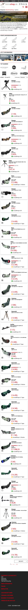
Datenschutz (4, 579)
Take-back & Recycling (6, 581)
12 (16, 564)
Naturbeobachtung (10, 9)
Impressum (3, 578)
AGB (2, 577)
